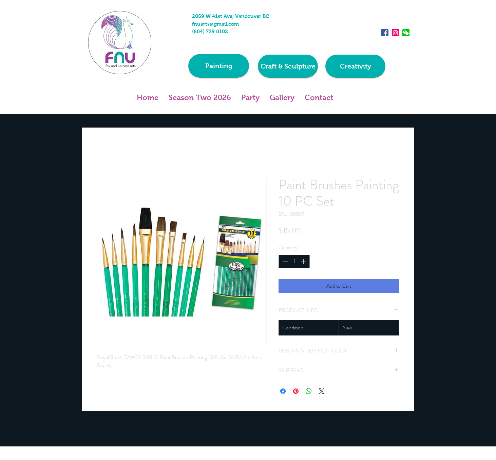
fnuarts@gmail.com (215, 24)
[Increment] (304, 261)
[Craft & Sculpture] (288, 66)
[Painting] (218, 66)
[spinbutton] (294, 261)
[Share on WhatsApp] (309, 391)
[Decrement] (284, 261)
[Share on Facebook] (283, 391)
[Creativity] (355, 66)
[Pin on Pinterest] (296, 391)
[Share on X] (322, 391)
